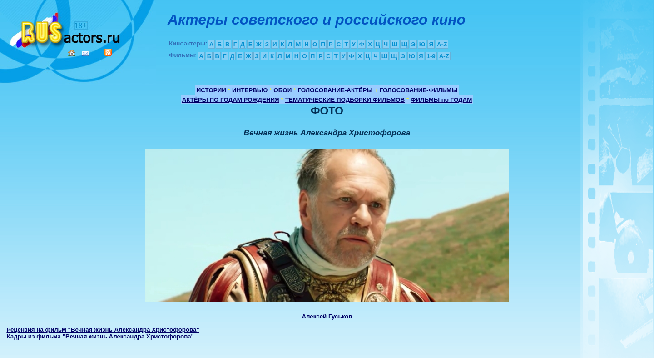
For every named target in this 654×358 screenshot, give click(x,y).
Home (71, 53)
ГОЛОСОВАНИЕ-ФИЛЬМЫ (419, 90)
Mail (85, 53)
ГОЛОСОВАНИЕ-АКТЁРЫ (334, 90)
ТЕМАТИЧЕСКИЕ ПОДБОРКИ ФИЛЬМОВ (345, 99)
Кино (66, 28)
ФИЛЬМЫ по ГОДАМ (441, 99)
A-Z (442, 44)
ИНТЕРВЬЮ (250, 90)
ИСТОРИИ (211, 90)
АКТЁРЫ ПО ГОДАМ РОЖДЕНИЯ (230, 99)
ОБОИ (282, 90)
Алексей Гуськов (327, 316)
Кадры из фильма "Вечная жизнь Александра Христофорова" (100, 336)
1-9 (430, 56)
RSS (108, 52)
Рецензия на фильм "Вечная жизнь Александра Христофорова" (102, 329)
